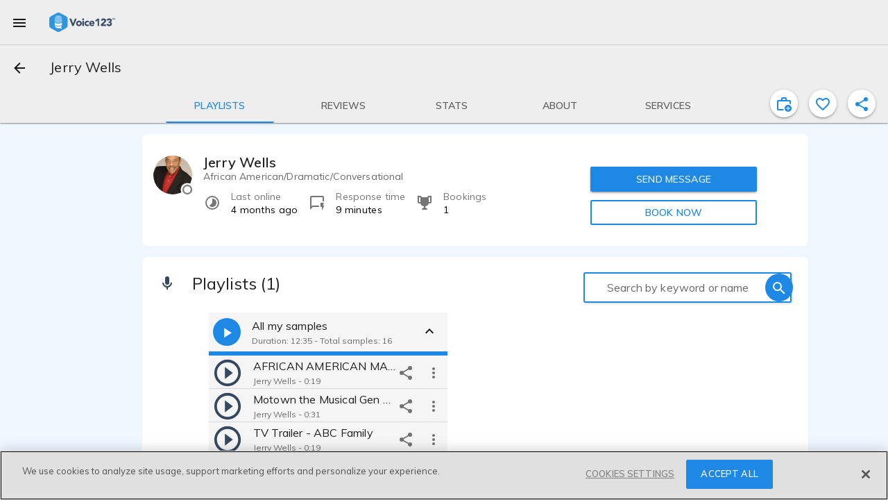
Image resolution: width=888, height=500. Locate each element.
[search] (779, 287)
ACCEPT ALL (729, 473)
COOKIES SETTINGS (630, 473)
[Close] (866, 474)
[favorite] (823, 103)
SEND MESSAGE (673, 179)
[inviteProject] (784, 103)
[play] (228, 372)
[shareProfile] (862, 103)
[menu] (19, 22)
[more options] (433, 372)
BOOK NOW (673, 212)
